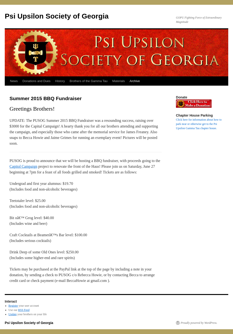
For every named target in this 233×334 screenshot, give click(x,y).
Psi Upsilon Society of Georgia (57, 16)
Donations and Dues (37, 81)
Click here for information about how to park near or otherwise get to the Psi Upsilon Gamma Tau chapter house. (199, 124)
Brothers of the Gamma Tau (88, 81)
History (60, 81)
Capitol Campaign (23, 166)
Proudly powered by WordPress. (199, 322)
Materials (118, 81)
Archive (135, 81)
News (14, 81)
